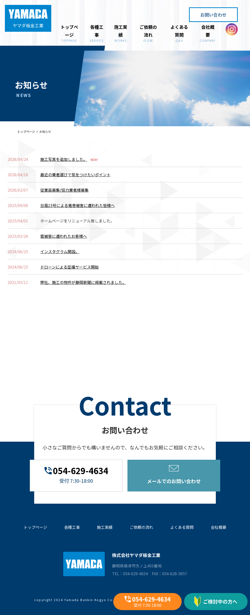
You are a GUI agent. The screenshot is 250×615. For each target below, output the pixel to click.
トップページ (69, 33)
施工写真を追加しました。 (63, 159)
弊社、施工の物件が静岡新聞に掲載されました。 (83, 282)
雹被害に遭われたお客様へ (63, 236)
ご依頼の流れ (148, 33)
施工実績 (121, 33)
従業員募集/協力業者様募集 (64, 190)
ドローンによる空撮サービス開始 (69, 267)
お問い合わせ (213, 14)
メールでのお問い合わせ (174, 475)
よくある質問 (179, 33)
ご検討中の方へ (215, 601)
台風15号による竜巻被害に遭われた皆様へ (77, 205)
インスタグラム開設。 (59, 251)
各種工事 (97, 33)
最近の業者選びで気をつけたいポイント (75, 174)
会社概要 (208, 33)
